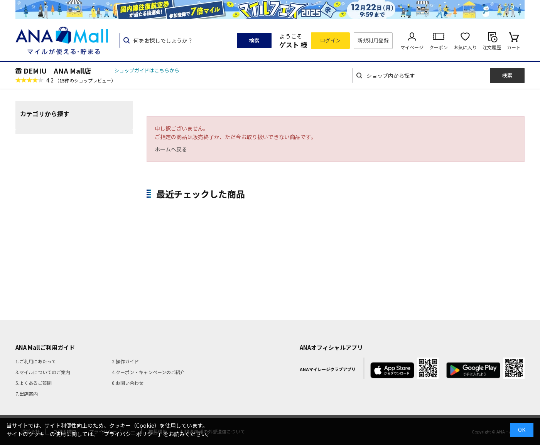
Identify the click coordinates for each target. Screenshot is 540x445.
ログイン (330, 40)
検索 (254, 40)
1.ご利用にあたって (35, 361)
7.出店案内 (26, 393)
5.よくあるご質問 (33, 383)
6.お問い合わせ (127, 383)
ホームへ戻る (171, 149)
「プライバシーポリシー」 (130, 434)
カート (514, 47)
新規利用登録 (373, 40)
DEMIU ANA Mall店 (57, 70)
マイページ (412, 47)
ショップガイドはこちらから (146, 70)
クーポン (438, 47)
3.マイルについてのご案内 (42, 372)
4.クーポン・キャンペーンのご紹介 (148, 372)
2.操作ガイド (125, 361)
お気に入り (465, 47)
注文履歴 (492, 47)
